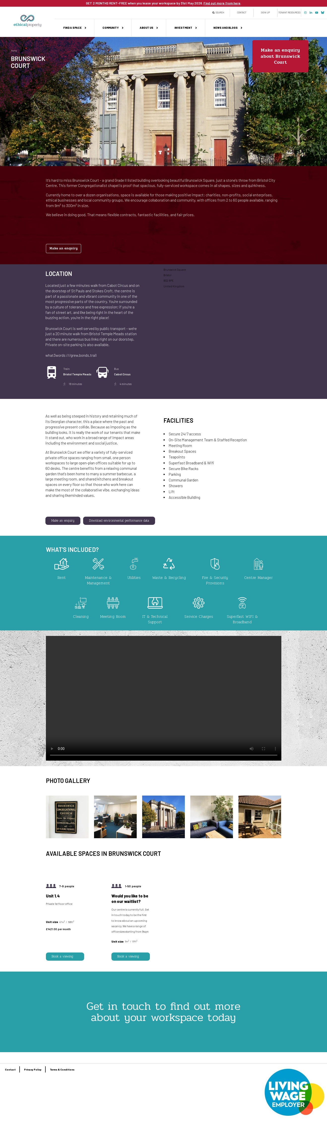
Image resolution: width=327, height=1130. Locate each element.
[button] (67, 837)
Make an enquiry (63, 248)
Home (14, 50)
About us (146, 27)
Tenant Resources (289, 12)
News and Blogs (225, 27)
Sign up (265, 12)
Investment (183, 27)
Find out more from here (221, 3)
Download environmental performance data (119, 520)
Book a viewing (62, 956)
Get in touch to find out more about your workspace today (163, 1011)
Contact (241, 12)
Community (110, 27)
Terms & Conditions (62, 1069)
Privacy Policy (32, 1069)
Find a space (72, 27)
